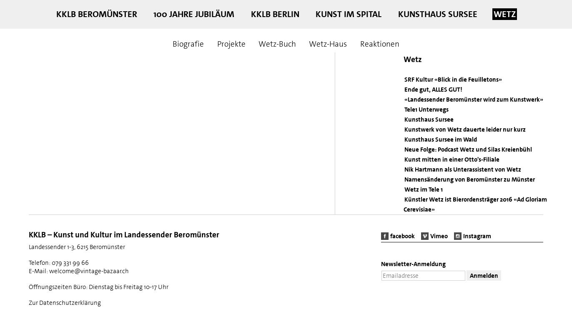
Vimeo (439, 236)
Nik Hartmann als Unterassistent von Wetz (462, 169)
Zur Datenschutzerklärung (65, 303)
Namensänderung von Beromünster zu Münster (469, 179)
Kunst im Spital (348, 14)
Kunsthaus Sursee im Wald (440, 139)
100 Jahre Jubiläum (193, 14)
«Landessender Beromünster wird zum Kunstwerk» (473, 99)
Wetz (505, 14)
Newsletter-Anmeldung (413, 264)
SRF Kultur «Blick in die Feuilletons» (453, 79)
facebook (402, 236)
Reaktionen (379, 44)
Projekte (231, 44)
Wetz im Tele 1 (423, 189)
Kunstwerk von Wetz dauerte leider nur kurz (465, 129)
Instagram (477, 236)
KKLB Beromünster (96, 14)
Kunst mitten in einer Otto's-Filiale (451, 159)
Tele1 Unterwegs (426, 109)
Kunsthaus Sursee (437, 14)
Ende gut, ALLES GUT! (433, 89)
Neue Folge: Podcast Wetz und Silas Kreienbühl (468, 149)
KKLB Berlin (275, 14)
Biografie (188, 44)
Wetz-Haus (328, 44)
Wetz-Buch (277, 44)
